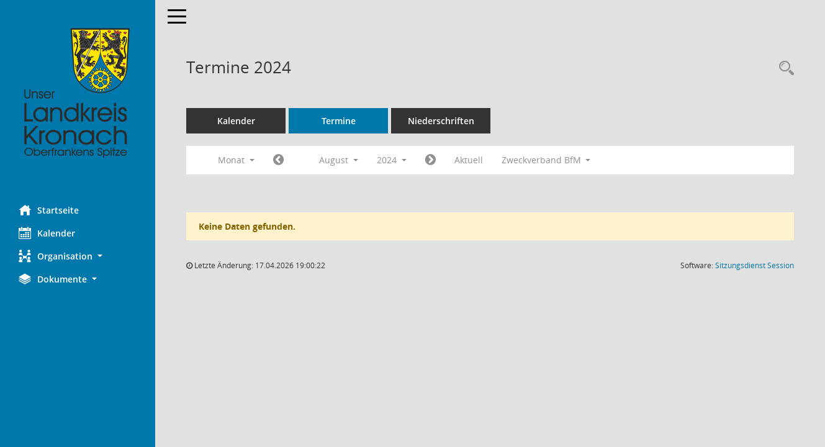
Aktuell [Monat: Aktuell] (468, 160)
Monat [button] (236, 160)
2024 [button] (392, 160)
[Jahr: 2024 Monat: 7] (278, 160)
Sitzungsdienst (754, 265)
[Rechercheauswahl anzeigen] (783, 68)
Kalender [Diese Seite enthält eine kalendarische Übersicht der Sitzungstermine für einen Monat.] (47, 233)
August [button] (338, 160)
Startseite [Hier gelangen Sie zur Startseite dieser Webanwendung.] (49, 210)
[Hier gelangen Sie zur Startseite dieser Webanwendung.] (77, 93)
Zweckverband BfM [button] (546, 160)
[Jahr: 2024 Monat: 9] (430, 160)
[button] (77, 256)
